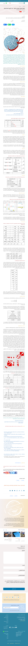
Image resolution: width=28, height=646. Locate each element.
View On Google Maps (22, 620)
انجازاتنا (7, 620)
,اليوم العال (18, 480)
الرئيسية (24, 6)
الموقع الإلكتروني (21, 575)
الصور (7, 635)
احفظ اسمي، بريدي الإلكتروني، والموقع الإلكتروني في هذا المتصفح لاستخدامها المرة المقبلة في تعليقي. (15, 581)
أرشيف (8, 643)
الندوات (7, 638)
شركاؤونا (7, 622)
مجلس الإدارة (6, 616)
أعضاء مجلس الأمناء (6, 621)
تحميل (22, 11)
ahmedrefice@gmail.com (18, 462)
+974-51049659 (6, 631)
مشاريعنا (7, 618)
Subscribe (18, 608)
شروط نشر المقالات (17, 643)
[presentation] (4, 530)
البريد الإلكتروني (21, 570)
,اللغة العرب (22, 480)
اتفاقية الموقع (12, 643)
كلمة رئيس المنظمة (6, 617)
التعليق (23, 550)
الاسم (23, 565)
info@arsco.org (5, 628)
